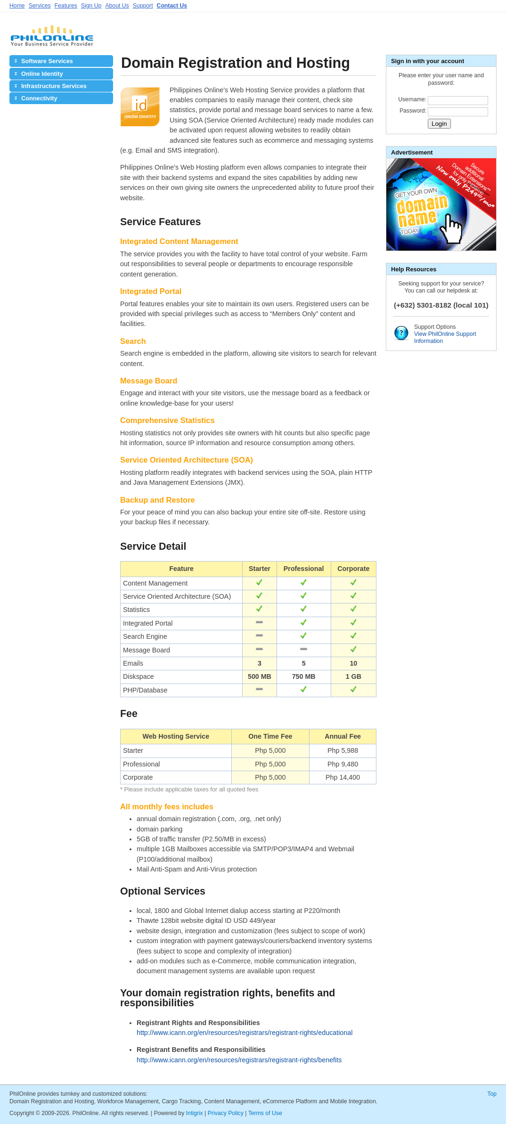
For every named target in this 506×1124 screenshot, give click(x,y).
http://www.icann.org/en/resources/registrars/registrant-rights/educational (244, 1032)
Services (40, 5)
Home (17, 5)
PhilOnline (51, 39)
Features (66, 5)
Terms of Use (265, 1113)
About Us (117, 5)
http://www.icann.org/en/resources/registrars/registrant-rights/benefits (239, 1060)
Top (492, 1094)
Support (143, 5)
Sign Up (91, 5)
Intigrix (194, 1113)
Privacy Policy (226, 1113)
